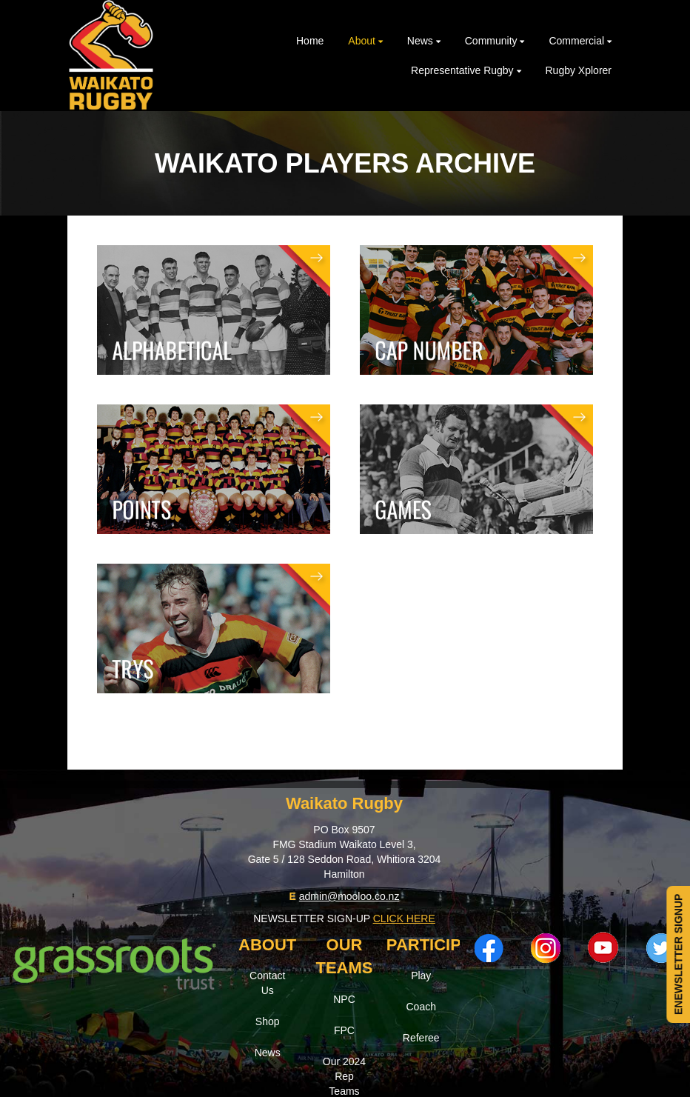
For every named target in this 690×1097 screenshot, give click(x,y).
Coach (421, 1007)
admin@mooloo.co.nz (349, 896)
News (268, 1052)
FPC (344, 1030)
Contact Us (267, 983)
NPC (344, 999)
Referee (421, 1038)
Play (421, 975)
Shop (267, 1021)
